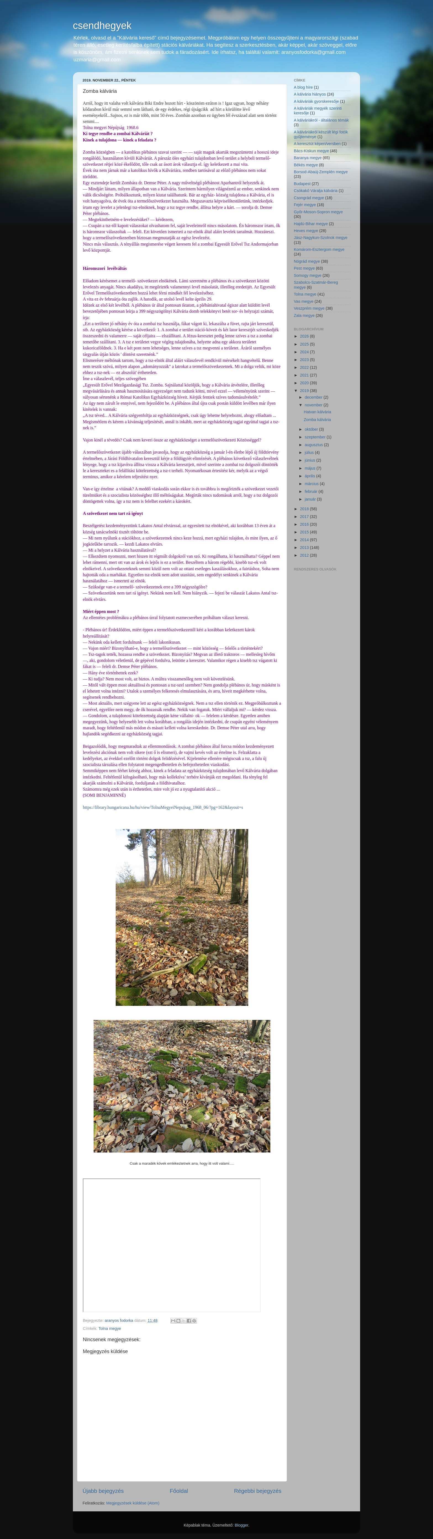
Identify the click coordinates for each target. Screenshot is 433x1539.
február (312, 491)
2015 (305, 532)
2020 (305, 383)
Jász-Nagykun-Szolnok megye (320, 237)
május (310, 468)
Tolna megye (110, 1328)
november (314, 405)
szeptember (316, 437)
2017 (305, 516)
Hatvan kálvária (317, 412)
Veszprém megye (309, 308)
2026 (305, 336)
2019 (305, 390)
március (312, 484)
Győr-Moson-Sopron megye (318, 212)
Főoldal (179, 1491)
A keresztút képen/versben (317, 143)
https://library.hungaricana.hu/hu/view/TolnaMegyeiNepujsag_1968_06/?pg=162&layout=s (163, 807)
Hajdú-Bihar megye (311, 224)
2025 (305, 344)
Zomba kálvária (317, 419)
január (311, 499)
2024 (305, 352)
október (312, 429)
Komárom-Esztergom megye (319, 249)
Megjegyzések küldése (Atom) (133, 1503)
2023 (305, 359)
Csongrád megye (309, 198)
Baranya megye (308, 158)
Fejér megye (305, 204)
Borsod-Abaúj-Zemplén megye (321, 172)
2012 (305, 555)
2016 (305, 524)
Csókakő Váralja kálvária (315, 190)
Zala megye (304, 315)
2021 (305, 375)
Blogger (241, 1525)
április (310, 476)
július (310, 452)
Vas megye (303, 301)
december (314, 397)
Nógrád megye (307, 261)
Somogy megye (307, 275)
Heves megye (306, 230)
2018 (305, 509)
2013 (305, 547)
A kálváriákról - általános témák (321, 120)
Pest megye (304, 268)
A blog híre (303, 87)
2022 (305, 367)
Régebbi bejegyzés (257, 1491)
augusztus (314, 445)
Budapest (302, 183)
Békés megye (306, 165)
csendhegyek (102, 25)
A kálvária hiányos (310, 94)
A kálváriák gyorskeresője (316, 101)
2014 (305, 540)
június (310, 460)
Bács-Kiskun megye (311, 151)
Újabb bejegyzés (103, 1491)
